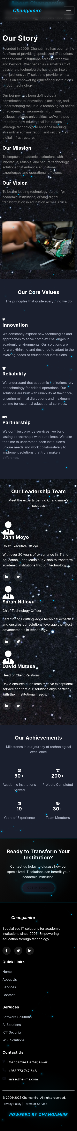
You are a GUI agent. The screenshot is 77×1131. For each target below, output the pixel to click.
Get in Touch (38, 887)
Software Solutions (17, 1017)
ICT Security (12, 1032)
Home (7, 972)
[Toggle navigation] (69, 10)
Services (9, 987)
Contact (8, 995)
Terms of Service (35, 1104)
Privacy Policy (12, 1104)
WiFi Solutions (13, 1040)
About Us (9, 979)
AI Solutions (11, 1025)
